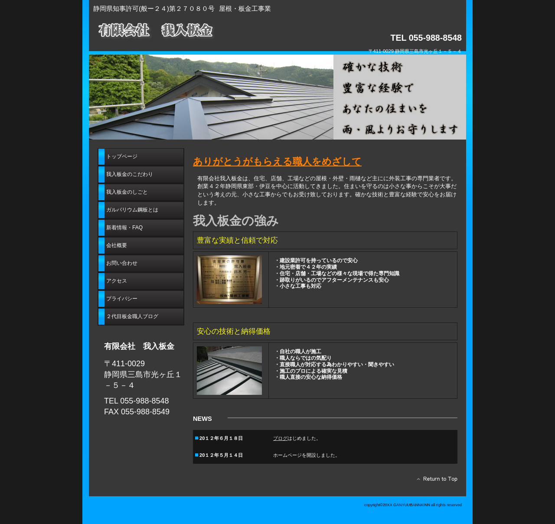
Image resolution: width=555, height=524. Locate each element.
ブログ (280, 439)
